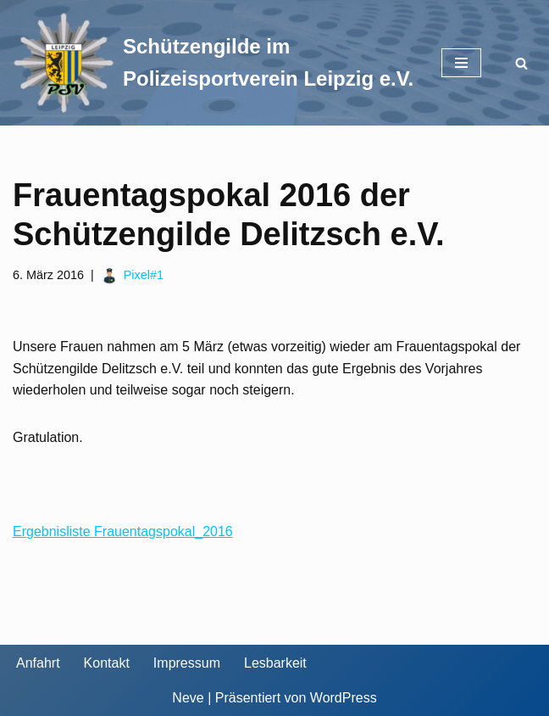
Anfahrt (38, 663)
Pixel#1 (144, 275)
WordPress (343, 698)
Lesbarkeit (275, 663)
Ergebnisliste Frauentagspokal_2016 (123, 531)
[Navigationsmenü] (461, 62)
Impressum (186, 663)
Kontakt (107, 663)
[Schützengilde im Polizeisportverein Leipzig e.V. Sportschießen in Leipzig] (214, 63)
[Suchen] (521, 63)
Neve (187, 698)
